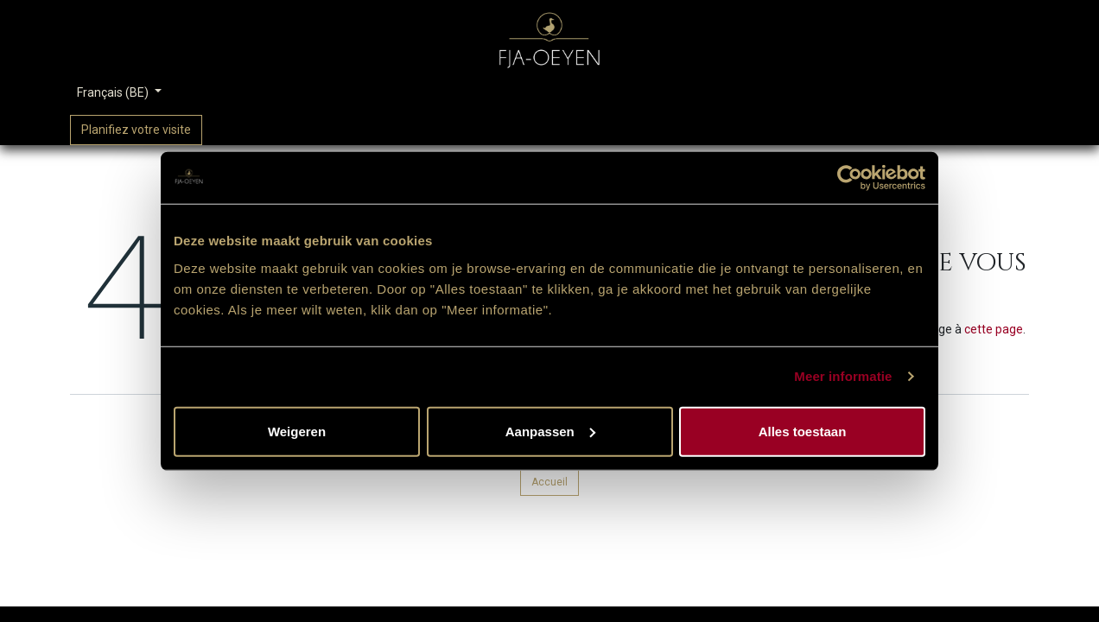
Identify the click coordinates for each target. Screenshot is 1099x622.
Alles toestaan (803, 430)
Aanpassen (550, 430)
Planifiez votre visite (136, 129)
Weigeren (297, 430)
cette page (993, 329)
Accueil (549, 482)
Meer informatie (843, 376)
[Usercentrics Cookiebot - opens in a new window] (849, 178)
